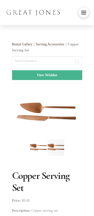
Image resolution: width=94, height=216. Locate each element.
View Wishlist (47, 75)
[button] (83, 12)
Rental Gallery (22, 44)
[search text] (47, 60)
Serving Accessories (50, 44)
